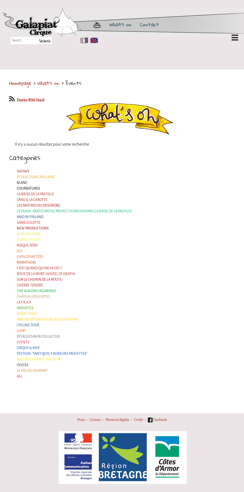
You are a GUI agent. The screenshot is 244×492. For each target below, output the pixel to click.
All (19, 376)
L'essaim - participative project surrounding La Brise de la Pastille (74, 211)
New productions (33, 228)
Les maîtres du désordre (38, 205)
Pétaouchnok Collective (38, 336)
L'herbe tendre (30, 285)
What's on (120, 24)
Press (81, 420)
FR (83, 40)
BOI (20, 251)
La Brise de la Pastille (35, 194)
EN (93, 40)
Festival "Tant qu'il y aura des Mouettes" (52, 354)
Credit (138, 420)
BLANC (22, 183)
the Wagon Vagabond (36, 291)
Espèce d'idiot (28, 240)
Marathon (26, 262)
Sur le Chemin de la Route (39, 280)
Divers (22, 365)
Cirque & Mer (28, 348)
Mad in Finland (30, 217)
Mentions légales (117, 420)
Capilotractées (30, 257)
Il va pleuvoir (29, 234)
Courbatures (28, 188)
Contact (149, 24)
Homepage (20, 83)
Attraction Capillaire (36, 177)
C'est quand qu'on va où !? (39, 268)
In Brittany (27, 314)
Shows (23, 171)
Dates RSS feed (26, 100)
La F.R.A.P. (24, 302)
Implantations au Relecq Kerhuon (47, 319)
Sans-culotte (28, 223)
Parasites (25, 308)
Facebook (157, 420)
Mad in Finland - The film (38, 359)
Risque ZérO (27, 245)
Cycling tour (28, 325)
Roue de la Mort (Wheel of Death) (46, 274)
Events (23, 342)
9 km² (21, 331)
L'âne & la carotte (32, 200)
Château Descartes (33, 297)
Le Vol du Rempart (32, 371)
